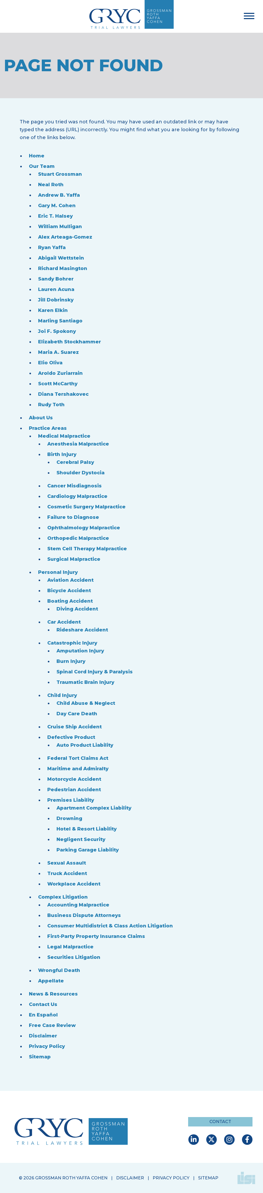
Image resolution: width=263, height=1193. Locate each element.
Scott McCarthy (58, 384)
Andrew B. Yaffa (59, 195)
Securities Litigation (73, 957)
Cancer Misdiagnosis (74, 486)
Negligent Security (80, 839)
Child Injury (62, 695)
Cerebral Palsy (75, 462)
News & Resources (53, 994)
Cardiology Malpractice (77, 496)
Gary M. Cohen (57, 205)
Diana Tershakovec (63, 394)
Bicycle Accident (69, 590)
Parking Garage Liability (87, 850)
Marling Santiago (60, 321)
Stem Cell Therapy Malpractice (87, 549)
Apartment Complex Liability (93, 808)
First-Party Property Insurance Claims (96, 936)
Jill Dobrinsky (56, 300)
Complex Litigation (63, 897)
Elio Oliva (50, 363)
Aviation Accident (70, 580)
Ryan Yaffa (52, 247)
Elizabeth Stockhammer (69, 342)
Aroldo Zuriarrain (60, 373)
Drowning (69, 818)
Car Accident (64, 622)
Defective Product (71, 737)
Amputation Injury (80, 651)
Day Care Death (76, 714)
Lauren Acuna (56, 289)
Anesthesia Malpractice (78, 444)
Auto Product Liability (84, 745)
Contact (220, 1121)
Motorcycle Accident (74, 779)
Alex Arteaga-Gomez (65, 237)
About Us (41, 418)
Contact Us (43, 1004)
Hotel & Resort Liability (86, 829)
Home (36, 156)
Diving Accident (77, 609)
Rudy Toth (51, 405)
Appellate (51, 981)
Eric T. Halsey (55, 216)
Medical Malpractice (64, 436)
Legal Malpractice (70, 947)
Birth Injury (61, 454)
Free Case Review (52, 1025)
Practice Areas (48, 428)
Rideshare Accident (82, 630)
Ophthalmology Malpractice (83, 528)
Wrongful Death (59, 970)
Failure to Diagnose (73, 517)
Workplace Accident (73, 884)
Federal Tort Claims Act (77, 758)
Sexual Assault (66, 863)
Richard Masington (62, 268)
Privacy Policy (47, 1046)
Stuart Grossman (60, 174)
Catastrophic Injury (72, 643)
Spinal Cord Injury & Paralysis (94, 672)
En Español (43, 1015)
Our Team (42, 166)
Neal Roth (51, 185)
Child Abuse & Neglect (85, 703)
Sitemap (40, 1057)
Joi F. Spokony (57, 331)
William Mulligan (60, 226)
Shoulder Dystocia (80, 473)
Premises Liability (70, 800)
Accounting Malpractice (78, 905)
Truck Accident (67, 873)
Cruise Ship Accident (74, 727)
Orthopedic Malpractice (78, 538)
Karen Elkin (53, 310)
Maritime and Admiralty (78, 769)
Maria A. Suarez (58, 352)
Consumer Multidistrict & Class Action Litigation (110, 926)
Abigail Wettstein (61, 258)
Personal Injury (58, 572)
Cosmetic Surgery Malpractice (86, 507)
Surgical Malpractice (73, 559)
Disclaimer (43, 1036)
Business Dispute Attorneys (84, 915)
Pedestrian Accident (74, 790)
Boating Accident (70, 601)
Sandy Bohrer (56, 279)
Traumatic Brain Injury (85, 682)
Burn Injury (70, 661)
